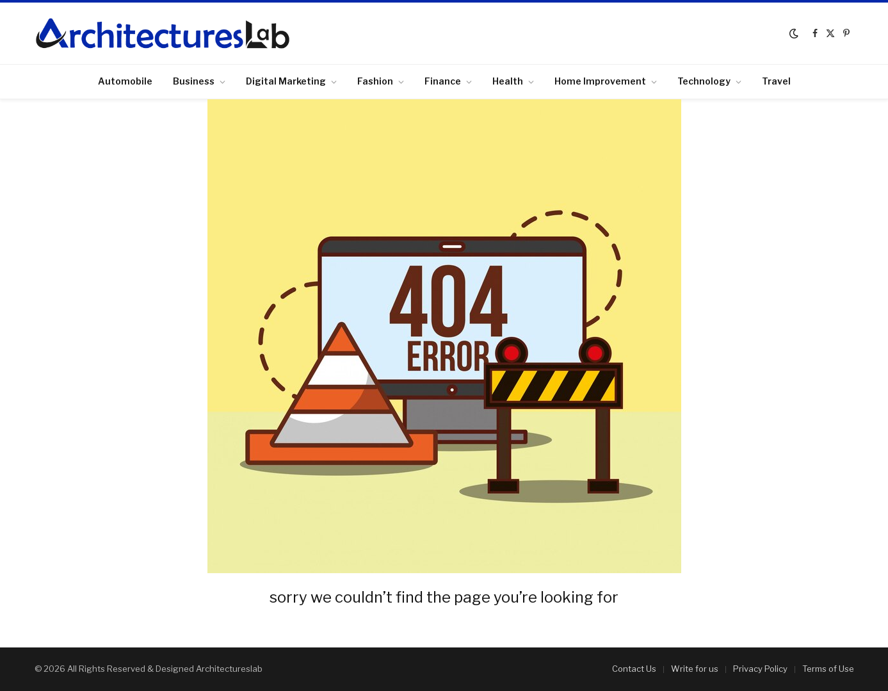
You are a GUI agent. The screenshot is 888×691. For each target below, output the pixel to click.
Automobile (125, 81)
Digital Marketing (286, 81)
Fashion (375, 81)
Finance (442, 81)
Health (507, 81)
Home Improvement (600, 81)
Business (193, 81)
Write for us (694, 668)
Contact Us (634, 668)
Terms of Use (828, 668)
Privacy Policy (760, 668)
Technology (704, 81)
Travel (776, 81)
